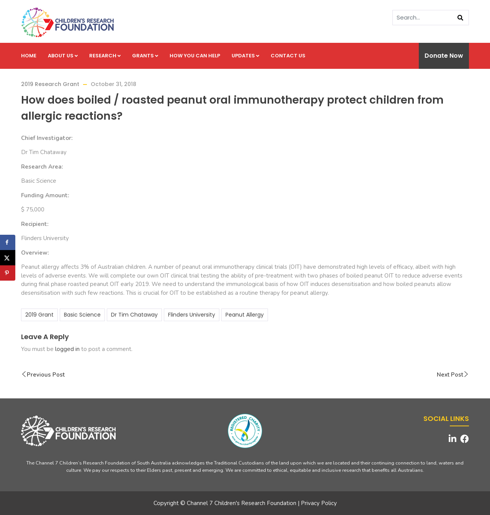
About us (63, 55)
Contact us (288, 55)
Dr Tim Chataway (134, 314)
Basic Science (82, 314)
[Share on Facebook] (7, 242)
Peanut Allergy (244, 314)
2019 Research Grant (50, 84)
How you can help (195, 55)
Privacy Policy (319, 503)
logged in (67, 349)
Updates (245, 55)
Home (28, 55)
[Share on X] (7, 257)
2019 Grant (39, 314)
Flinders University (191, 314)
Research (105, 55)
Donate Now (444, 55)
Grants (145, 55)
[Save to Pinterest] (7, 273)
